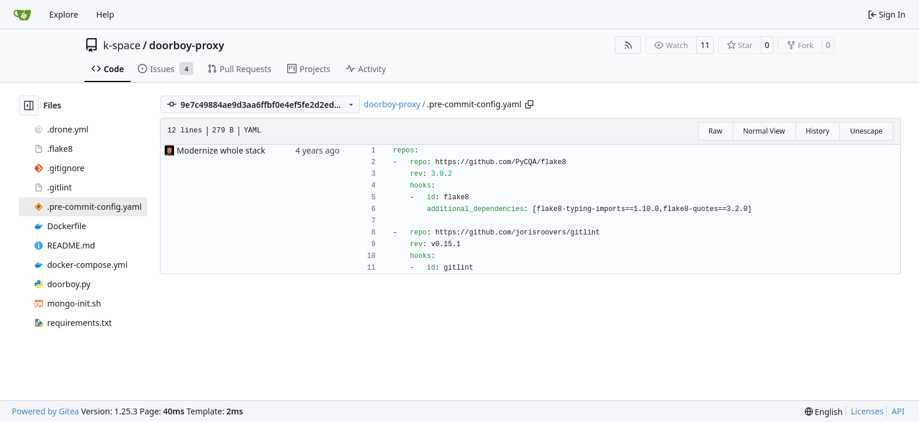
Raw (716, 131)
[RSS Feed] (628, 45)
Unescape (866, 131)
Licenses (867, 411)
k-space (122, 45)
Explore (63, 14)
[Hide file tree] (29, 105)
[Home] (22, 14)
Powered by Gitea (45, 411)
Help (105, 14)
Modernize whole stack (221, 150)
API (897, 411)
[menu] (824, 411)
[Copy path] (529, 104)
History (817, 131)
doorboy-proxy (186, 45)
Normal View (764, 131)
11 (705, 44)
